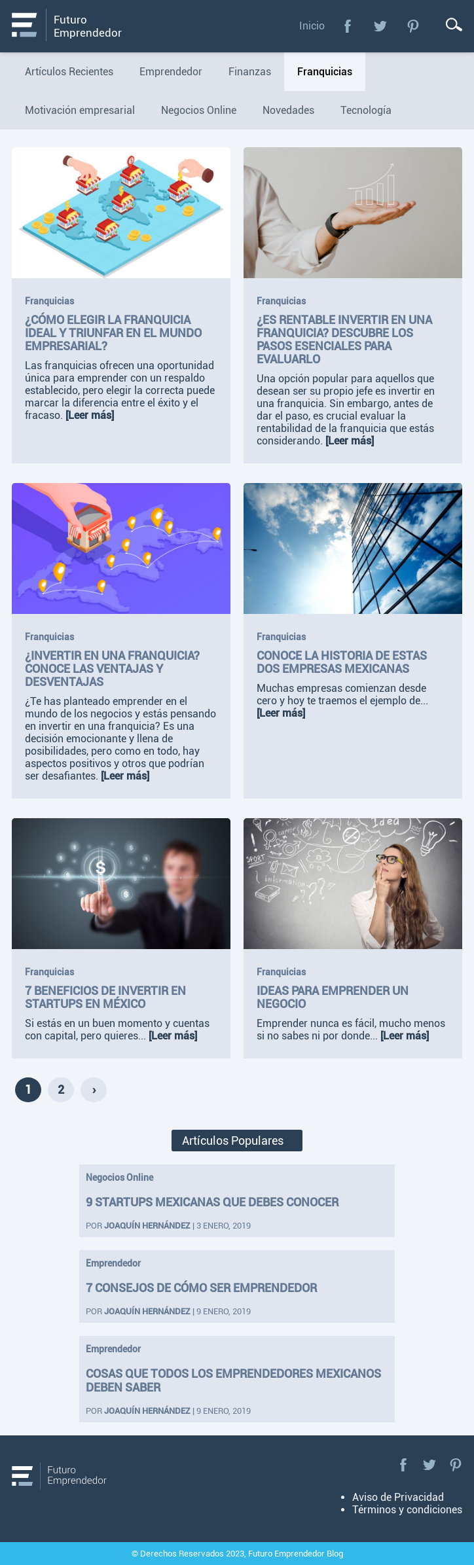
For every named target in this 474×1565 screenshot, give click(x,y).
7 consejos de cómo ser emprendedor (201, 1288)
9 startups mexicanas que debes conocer (212, 1202)
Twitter (380, 26)
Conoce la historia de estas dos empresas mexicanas (342, 662)
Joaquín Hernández (147, 1226)
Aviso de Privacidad (398, 1497)
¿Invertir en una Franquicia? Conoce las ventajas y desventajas (112, 669)
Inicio (312, 26)
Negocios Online (119, 1177)
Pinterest (413, 26)
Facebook (347, 26)
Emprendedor (113, 1263)
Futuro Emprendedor (88, 26)
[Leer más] (89, 415)
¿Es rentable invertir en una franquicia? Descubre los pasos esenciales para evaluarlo (344, 340)
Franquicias (49, 301)
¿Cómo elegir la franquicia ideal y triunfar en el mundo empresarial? (113, 333)
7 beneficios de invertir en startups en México (105, 997)
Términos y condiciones (407, 1509)
